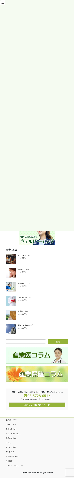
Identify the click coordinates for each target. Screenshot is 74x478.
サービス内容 (11, 424)
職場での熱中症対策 (25, 325)
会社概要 (9, 461)
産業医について (12, 419)
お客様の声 (10, 452)
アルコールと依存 (24, 255)
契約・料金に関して (13, 433)
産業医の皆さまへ (13, 456)
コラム (8, 442)
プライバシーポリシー (14, 465)
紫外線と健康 (23, 311)
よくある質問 (11, 447)
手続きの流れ (11, 438)
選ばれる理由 (11, 429)
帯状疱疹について (24, 283)
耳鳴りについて (24, 269)
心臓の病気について (25, 297)
